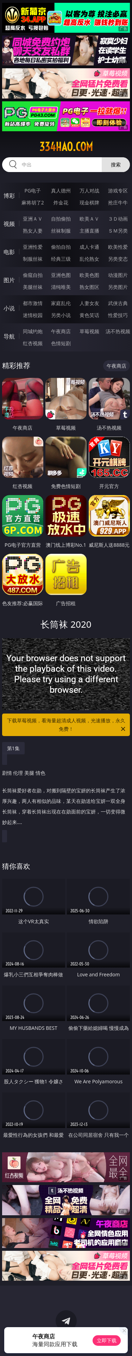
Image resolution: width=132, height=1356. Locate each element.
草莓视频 (89, 331)
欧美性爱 (118, 246)
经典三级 (61, 258)
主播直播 (89, 230)
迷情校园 (33, 315)
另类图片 (118, 287)
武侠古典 (118, 303)
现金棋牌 (89, 202)
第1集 (13, 748)
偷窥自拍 (33, 275)
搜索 (116, 164)
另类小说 (61, 315)
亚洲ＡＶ (33, 218)
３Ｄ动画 (118, 218)
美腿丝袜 (33, 287)
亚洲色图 (61, 275)
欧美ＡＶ (89, 218)
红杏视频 (33, 343)
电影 (9, 252)
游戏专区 (118, 190)
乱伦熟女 (89, 258)
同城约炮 (33, 331)
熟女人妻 (33, 230)
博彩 (9, 195)
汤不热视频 (118, 331)
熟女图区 (89, 287)
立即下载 (107, 1340)
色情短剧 (61, 343)
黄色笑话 (89, 315)
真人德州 (61, 190)
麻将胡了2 (32, 202)
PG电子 (32, 190)
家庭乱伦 (61, 303)
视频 (9, 224)
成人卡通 (89, 246)
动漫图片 (118, 275)
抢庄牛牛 (118, 202)
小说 (9, 308)
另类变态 (118, 258)
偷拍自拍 (61, 246)
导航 (9, 336)
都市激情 (33, 303)
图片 (9, 280)
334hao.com (66, 147)
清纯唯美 (61, 287)
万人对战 (89, 190)
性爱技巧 (118, 315)
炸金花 (61, 202)
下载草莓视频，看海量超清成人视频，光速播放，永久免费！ (67, 725)
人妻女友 (89, 303)
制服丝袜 (33, 258)
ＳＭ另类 (118, 230)
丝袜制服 (61, 230)
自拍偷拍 (61, 218)
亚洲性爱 (33, 246)
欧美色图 (89, 275)
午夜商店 (61, 331)
